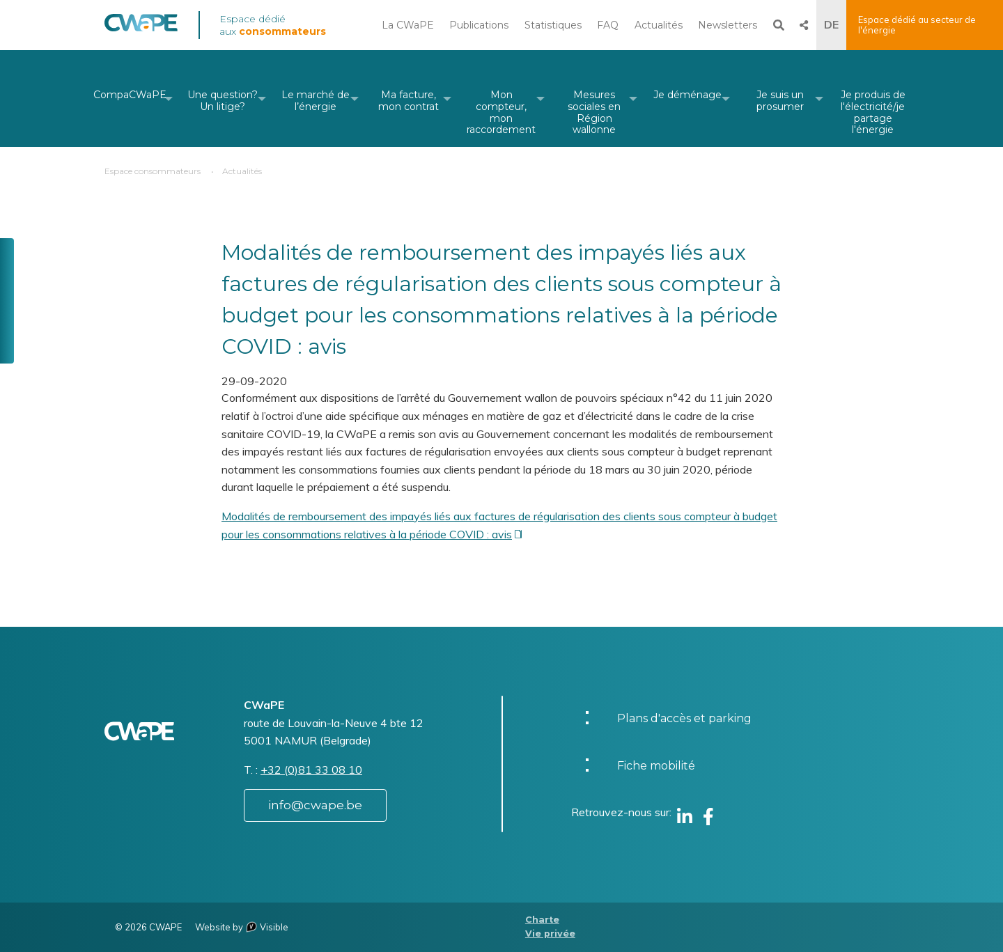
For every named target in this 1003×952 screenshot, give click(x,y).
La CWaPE (408, 25)
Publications (478, 25)
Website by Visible (241, 927)
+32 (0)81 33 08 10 (311, 770)
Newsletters (727, 25)
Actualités (659, 25)
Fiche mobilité (656, 765)
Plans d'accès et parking (684, 718)
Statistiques (553, 25)
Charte (542, 919)
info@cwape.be (315, 805)
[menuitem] (130, 98)
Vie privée (550, 933)
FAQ (608, 25)
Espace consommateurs (152, 171)
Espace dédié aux (272, 25)
